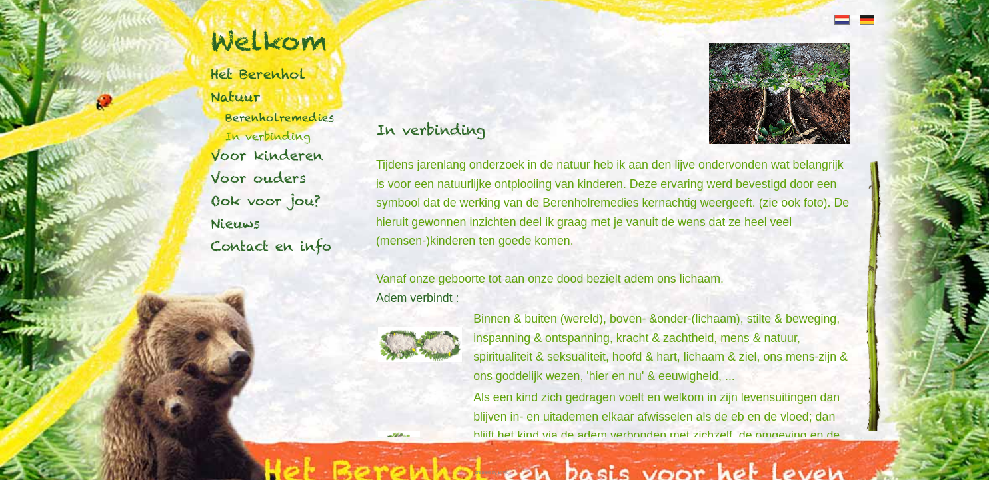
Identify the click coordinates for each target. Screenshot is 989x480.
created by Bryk (491, 472)
